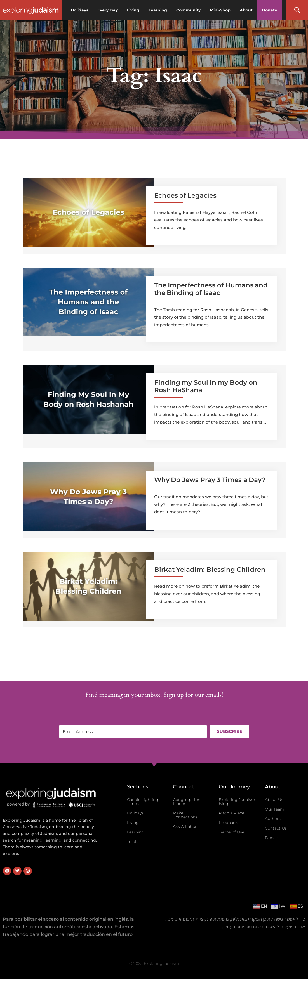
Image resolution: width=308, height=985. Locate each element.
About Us (274, 799)
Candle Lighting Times (142, 801)
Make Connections (185, 815)
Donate (272, 837)
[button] (297, 10)
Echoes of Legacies (185, 195)
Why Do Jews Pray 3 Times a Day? (210, 480)
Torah (132, 841)
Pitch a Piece (231, 813)
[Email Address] (133, 731)
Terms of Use (231, 832)
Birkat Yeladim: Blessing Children (209, 569)
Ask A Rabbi (184, 826)
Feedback (228, 822)
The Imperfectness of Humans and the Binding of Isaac (211, 289)
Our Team (274, 809)
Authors (273, 818)
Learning (135, 832)
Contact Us (276, 828)
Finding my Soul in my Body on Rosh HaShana (205, 386)
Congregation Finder (186, 801)
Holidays (135, 813)
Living (133, 822)
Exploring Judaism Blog (237, 801)
